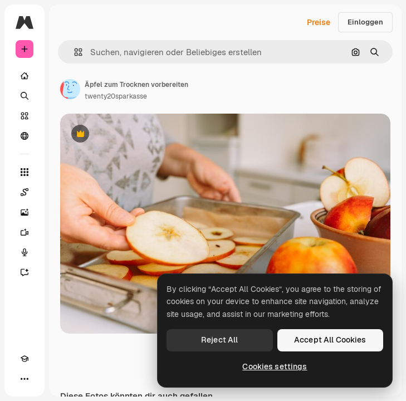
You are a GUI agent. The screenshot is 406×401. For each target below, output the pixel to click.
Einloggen (365, 22)
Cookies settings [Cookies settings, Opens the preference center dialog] (274, 366)
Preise (318, 22)
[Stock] (24, 116)
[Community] (24, 136)
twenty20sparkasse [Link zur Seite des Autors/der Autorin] (116, 96)
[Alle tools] (24, 172)
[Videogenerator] (24, 232)
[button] (73, 52)
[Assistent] (24, 272)
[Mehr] (24, 379)
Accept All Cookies (330, 340)
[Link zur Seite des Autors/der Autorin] (70, 89)
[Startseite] (24, 76)
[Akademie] (24, 359)
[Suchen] (24, 96)
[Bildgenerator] (24, 212)
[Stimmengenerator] (24, 252)
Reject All (219, 340)
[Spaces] (24, 192)
